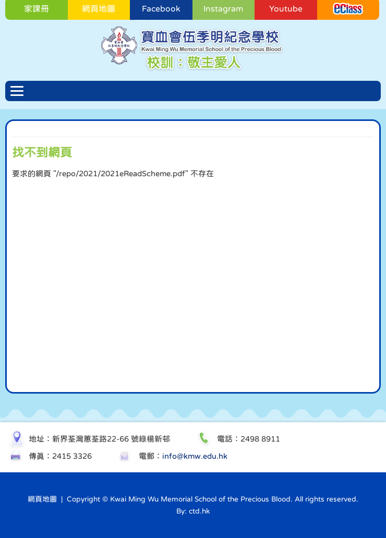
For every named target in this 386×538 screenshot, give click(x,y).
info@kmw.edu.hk (194, 456)
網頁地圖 (42, 499)
